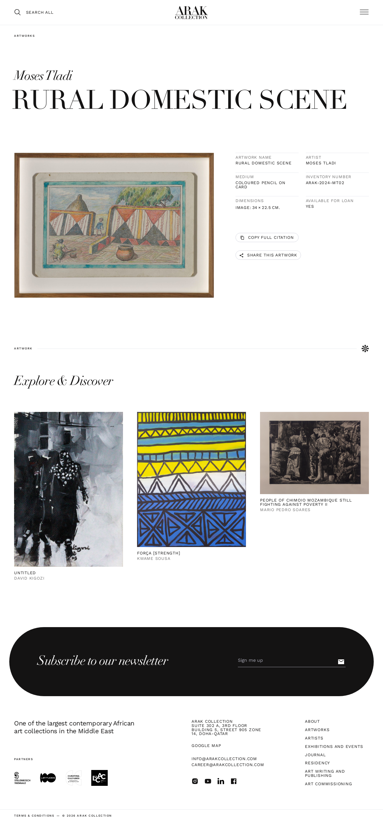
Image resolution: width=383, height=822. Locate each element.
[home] (191, 12)
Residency (317, 763)
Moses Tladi (321, 163)
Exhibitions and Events (334, 747)
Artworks (24, 35)
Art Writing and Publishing (325, 773)
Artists (314, 738)
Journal (315, 755)
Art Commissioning (328, 784)
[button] (364, 12)
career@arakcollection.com (228, 764)
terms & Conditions (34, 815)
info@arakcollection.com (224, 758)
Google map (206, 746)
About (312, 721)
